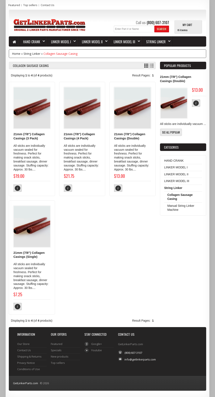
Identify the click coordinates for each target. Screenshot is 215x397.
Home (16, 54)
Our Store (23, 344)
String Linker (156, 41)
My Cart (187, 24)
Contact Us (47, 5)
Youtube (96, 350)
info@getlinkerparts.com (140, 359)
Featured (14, 5)
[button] (161, 29)
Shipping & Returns (29, 356)
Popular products (177, 65)
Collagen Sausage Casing (60, 54)
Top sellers (30, 5)
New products (59, 356)
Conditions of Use (28, 369)
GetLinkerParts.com (25, 383)
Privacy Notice (26, 363)
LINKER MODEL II (93, 41)
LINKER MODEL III (125, 41)
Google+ (96, 344)
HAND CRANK (32, 41)
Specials (56, 350)
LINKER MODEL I (61, 41)
